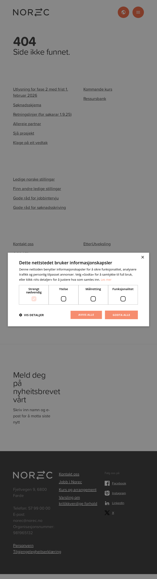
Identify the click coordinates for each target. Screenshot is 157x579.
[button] (31, 315)
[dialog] (78, 289)
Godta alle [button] (121, 315)
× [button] (142, 257)
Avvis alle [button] (84, 315)
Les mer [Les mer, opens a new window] (106, 279)
